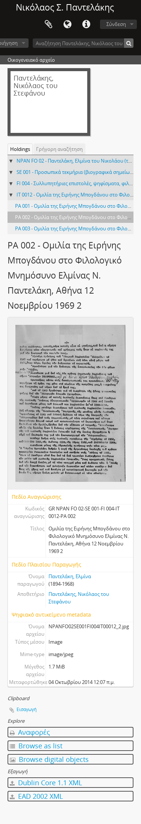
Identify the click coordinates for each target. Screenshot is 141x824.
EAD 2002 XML (36, 796)
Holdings (20, 149)
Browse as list (36, 745)
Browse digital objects (49, 759)
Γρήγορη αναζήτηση (59, 149)
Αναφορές (30, 732)
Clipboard (48, 24)
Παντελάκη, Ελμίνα (70, 576)
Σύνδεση (116, 24)
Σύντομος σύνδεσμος (86, 24)
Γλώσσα (67, 24)
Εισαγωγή (26, 709)
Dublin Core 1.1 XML (46, 782)
